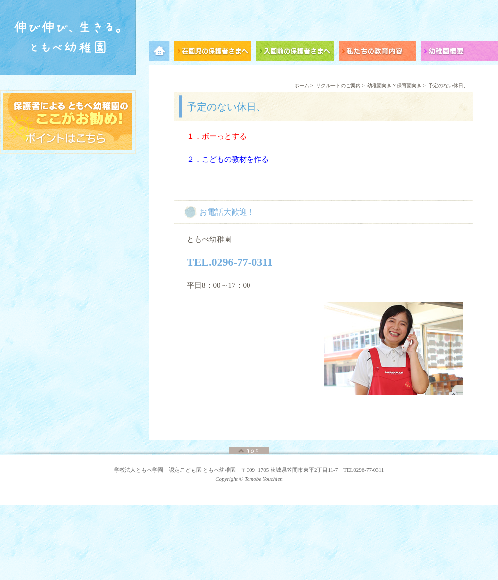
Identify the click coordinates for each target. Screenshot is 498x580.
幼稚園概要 (459, 52)
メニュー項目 (161, 52)
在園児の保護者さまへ (215, 52)
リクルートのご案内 (338, 85)
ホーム (301, 85)
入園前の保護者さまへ (297, 52)
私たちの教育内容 (380, 52)
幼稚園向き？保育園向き (394, 85)
